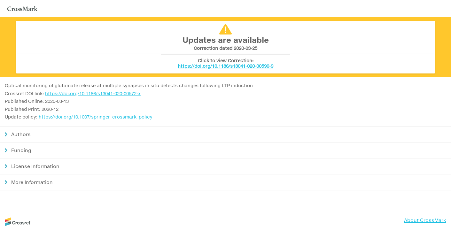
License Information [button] (35, 166)
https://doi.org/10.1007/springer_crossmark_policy (95, 116)
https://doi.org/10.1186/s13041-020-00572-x (93, 93)
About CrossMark (425, 220)
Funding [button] (21, 150)
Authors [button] (21, 134)
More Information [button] (32, 182)
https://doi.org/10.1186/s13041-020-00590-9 (225, 66)
